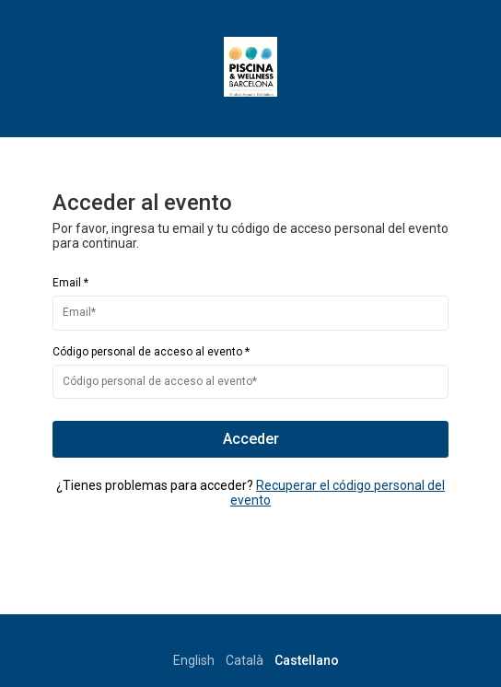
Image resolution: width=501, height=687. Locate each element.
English (194, 660)
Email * (70, 282)
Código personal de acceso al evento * (151, 351)
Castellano (306, 660)
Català (244, 660)
